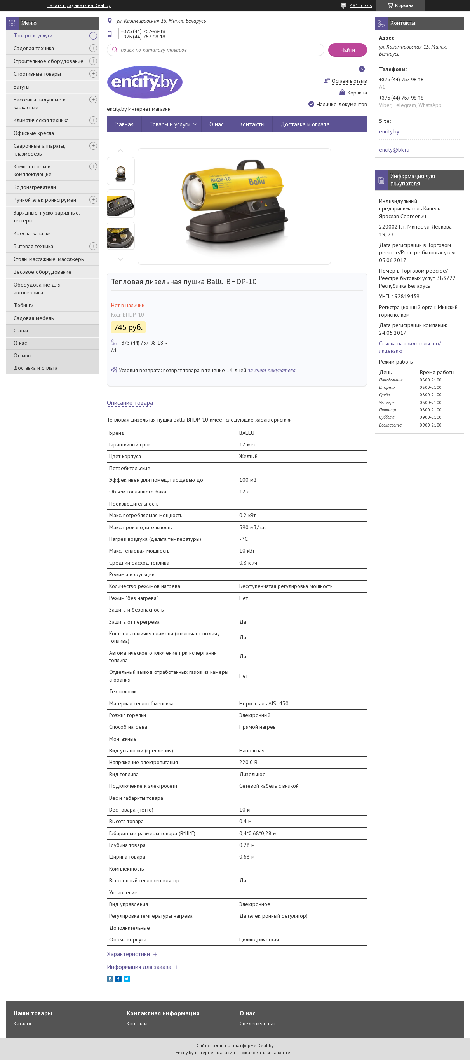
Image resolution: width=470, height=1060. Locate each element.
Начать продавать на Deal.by (79, 5)
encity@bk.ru (394, 149)
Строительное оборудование (49, 61)
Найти (347, 50)
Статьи (21, 330)
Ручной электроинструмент (46, 199)
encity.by (389, 131)
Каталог (23, 1023)
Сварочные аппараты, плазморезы (39, 149)
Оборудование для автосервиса (37, 288)
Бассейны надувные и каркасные (40, 103)
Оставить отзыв (349, 81)
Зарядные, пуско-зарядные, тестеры (47, 216)
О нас (20, 342)
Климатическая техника (41, 120)
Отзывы (22, 355)
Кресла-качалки (32, 233)
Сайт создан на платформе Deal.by (235, 1045)
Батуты (22, 86)
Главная (124, 124)
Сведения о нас (258, 1023)
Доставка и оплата (35, 367)
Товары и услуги (33, 35)
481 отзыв (361, 5)
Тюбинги (23, 305)
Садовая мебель (34, 318)
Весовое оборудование (42, 271)
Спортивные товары (37, 73)
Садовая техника (34, 48)
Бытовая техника (33, 246)
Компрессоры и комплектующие (33, 170)
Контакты (252, 124)
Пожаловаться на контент (266, 1052)
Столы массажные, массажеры (49, 258)
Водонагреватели (35, 187)
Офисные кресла (34, 132)
